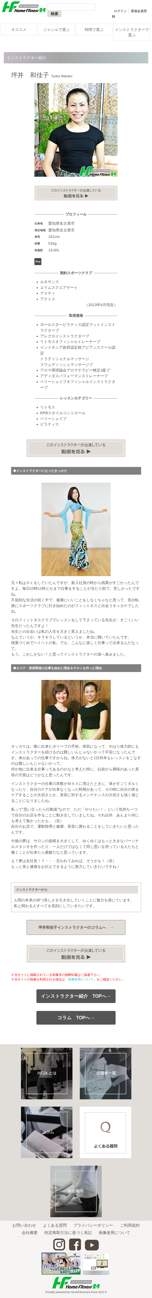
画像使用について (80, 979)
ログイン (120, 11)
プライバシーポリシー (93, 1225)
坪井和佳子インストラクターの (76, 927)
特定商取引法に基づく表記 (68, 1232)
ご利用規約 (130, 1225)
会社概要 (30, 1232)
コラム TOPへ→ (76, 1017)
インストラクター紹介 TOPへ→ (76, 996)
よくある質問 (55, 1225)
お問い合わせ (24, 1225)
